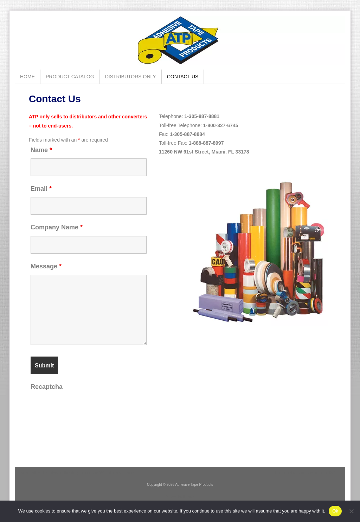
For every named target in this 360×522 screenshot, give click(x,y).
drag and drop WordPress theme (102, 472)
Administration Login (296, 472)
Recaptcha (47, 386)
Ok (335, 511)
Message (46, 266)
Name (41, 150)
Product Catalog (70, 76)
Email (41, 188)
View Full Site (180, 496)
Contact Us (183, 76)
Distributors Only (130, 76)
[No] (351, 511)
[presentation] (84, 409)
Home (27, 76)
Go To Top (331, 472)
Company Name (57, 227)
